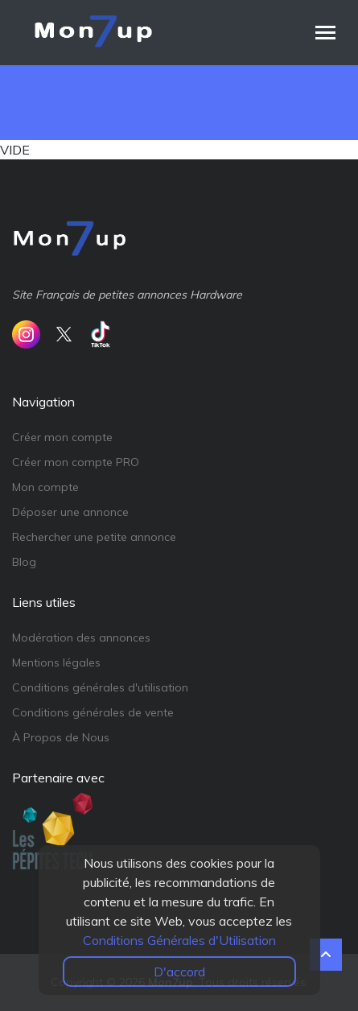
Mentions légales (56, 662)
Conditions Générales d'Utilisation (179, 940)
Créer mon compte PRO (75, 462)
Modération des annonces (81, 637)
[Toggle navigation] (325, 32)
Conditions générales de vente (93, 712)
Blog (24, 562)
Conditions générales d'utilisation (100, 687)
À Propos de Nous (60, 737)
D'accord (179, 972)
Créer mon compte (62, 437)
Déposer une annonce (70, 512)
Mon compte (45, 487)
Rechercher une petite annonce (94, 537)
